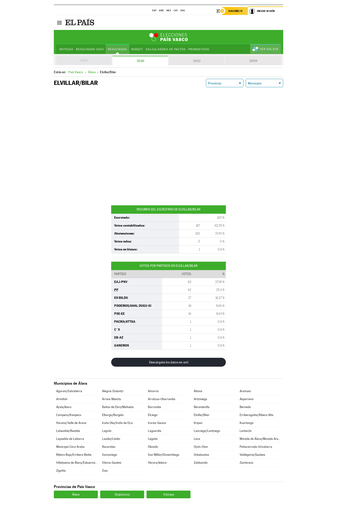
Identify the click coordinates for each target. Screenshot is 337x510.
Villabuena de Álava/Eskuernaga (76, 462)
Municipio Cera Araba (70, 447)
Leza (197, 439)
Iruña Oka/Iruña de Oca (117, 423)
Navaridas (108, 447)
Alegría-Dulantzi (112, 391)
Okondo (153, 447)
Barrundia (154, 407)
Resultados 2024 (90, 49)
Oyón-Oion (201, 447)
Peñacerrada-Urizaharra (256, 447)
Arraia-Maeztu (111, 399)
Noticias (66, 49)
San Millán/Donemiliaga (163, 454)
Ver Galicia (269, 49)
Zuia (105, 470)
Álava (76, 494)
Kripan (198, 423)
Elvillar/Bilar (201, 415)
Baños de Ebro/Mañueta (118, 407)
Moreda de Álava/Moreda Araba (260, 439)
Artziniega (200, 399)
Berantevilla (201, 407)
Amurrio (153, 391)
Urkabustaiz (201, 454)
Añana (198, 391)
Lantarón (246, 431)
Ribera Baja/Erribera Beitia (74, 454)
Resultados (117, 49)
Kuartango (246, 423)
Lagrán (106, 431)
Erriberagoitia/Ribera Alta (256, 415)
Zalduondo (201, 462)
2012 (197, 61)
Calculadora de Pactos (165, 49)
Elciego (153, 415)
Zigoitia (61, 470)
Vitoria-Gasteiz (111, 462)
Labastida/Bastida (68, 431)
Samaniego (109, 454)
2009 (253, 61)
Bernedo (245, 407)
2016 (140, 61)
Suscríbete (235, 11)
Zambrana (246, 462)
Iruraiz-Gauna (157, 423)
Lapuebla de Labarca (70, 439)
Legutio (153, 439)
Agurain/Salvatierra (69, 391)
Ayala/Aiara (63, 407)
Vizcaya (168, 494)
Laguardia (154, 431)
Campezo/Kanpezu (68, 415)
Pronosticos (198, 49)
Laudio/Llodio (111, 439)
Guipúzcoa (122, 494)
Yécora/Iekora (157, 462)
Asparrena (246, 399)
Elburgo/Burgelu (113, 415)
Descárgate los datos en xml (168, 362)
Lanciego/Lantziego (207, 431)
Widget (137, 49)
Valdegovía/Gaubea (252, 454)
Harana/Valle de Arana (71, 423)
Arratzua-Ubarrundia (161, 399)
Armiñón (61, 399)
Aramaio (245, 391)
